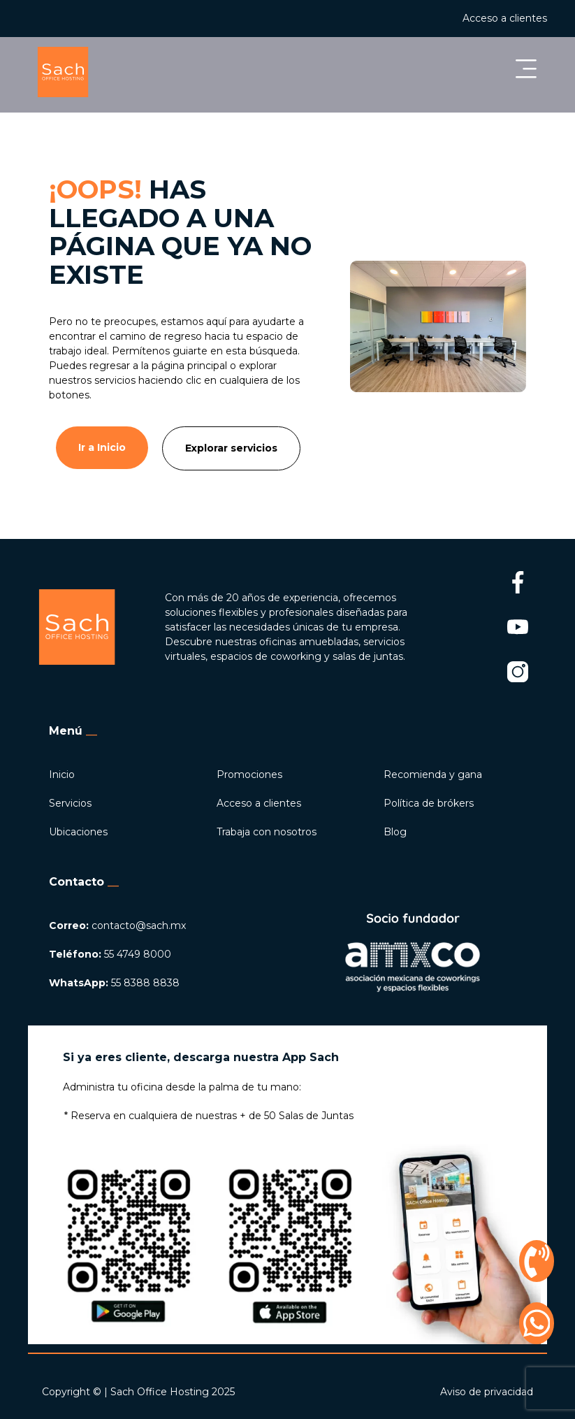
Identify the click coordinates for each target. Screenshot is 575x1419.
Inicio (62, 774)
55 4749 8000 (110, 954)
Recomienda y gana (433, 774)
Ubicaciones (78, 832)
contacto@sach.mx (117, 925)
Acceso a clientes (505, 18)
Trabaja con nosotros (266, 832)
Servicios (70, 803)
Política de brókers (429, 803)
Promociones (249, 774)
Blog (395, 832)
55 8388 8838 (114, 983)
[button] (373, 72)
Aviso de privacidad (486, 1391)
